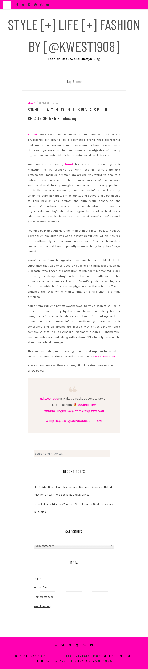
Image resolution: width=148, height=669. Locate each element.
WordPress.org (42, 606)
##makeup (82, 411)
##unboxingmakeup (59, 411)
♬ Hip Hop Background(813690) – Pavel (74, 421)
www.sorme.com (104, 356)
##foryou (97, 411)
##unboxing (87, 404)
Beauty (31, 102)
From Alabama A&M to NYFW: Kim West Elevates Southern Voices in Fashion (73, 508)
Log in (37, 578)
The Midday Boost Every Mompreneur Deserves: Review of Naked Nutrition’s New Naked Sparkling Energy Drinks (73, 491)
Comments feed (44, 596)
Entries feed (41, 587)
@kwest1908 (49, 398)
